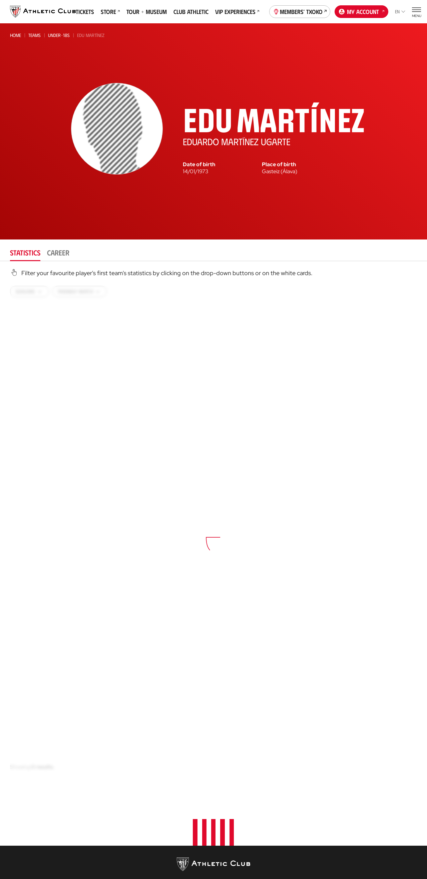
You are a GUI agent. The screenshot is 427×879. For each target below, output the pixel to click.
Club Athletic (190, 11)
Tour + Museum (146, 11)
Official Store (368, 856)
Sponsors (296, 834)
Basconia (88, 840)
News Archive (25, 814)
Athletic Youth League (101, 858)
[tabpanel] (213, 533)
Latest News (24, 794)
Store (110, 11)
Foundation (367, 783)
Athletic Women (96, 804)
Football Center (232, 823)
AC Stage (225, 867)
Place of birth (279, 164)
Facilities (294, 824)
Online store (162, 841)
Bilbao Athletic (94, 813)
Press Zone (297, 854)
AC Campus (227, 857)
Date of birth (199, 164)
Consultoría (228, 831)
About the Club (302, 794)
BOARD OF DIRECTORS (308, 814)
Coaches (224, 838)
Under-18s (59, 35)
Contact (363, 801)
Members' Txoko (300, 11)
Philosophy (298, 804)
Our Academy (231, 794)
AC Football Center (238, 814)
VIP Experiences (237, 11)
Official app (367, 818)
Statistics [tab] (25, 252)
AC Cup (222, 847)
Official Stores (165, 851)
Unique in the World (376, 846)
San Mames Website (374, 866)
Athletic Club (94, 794)
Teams (34, 35)
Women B (87, 822)
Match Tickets (163, 794)
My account (362, 11)
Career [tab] (58, 252)
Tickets (85, 11)
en (400, 11)
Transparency (300, 844)
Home (15, 35)
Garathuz (227, 804)
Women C (87, 849)
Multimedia (23, 804)
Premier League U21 (98, 831)
